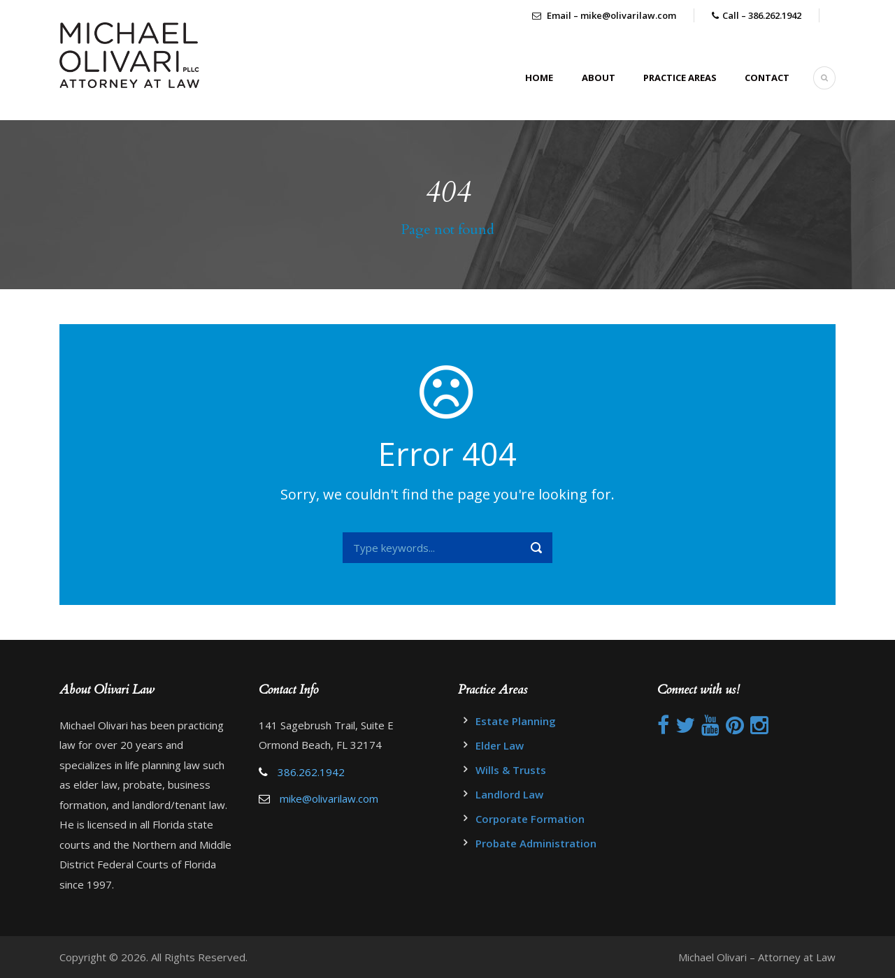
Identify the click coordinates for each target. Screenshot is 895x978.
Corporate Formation (530, 819)
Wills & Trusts (510, 770)
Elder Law (499, 745)
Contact (767, 77)
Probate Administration (535, 843)
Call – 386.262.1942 (761, 15)
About (598, 77)
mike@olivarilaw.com (329, 798)
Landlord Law (509, 794)
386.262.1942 (311, 772)
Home (539, 77)
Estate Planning (515, 721)
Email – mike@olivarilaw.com (604, 15)
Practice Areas (680, 77)
